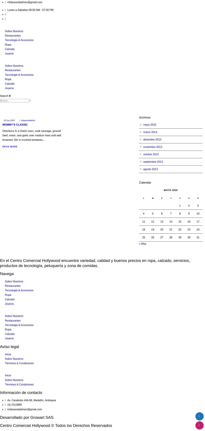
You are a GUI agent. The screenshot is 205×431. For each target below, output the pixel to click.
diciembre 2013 (152, 139)
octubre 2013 (151, 154)
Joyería (9, 53)
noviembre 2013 (152, 147)
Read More (9, 147)
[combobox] (14, 100)
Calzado (10, 49)
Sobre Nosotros (14, 31)
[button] (102, 61)
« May (142, 243)
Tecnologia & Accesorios (19, 40)
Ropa (8, 44)
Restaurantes (13, 35)
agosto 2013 (150, 169)
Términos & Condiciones (19, 363)
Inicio (8, 354)
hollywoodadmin (28, 120)
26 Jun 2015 (9, 120)
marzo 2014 (150, 132)
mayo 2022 (149, 124)
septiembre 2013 (153, 161)
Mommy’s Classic (15, 124)
